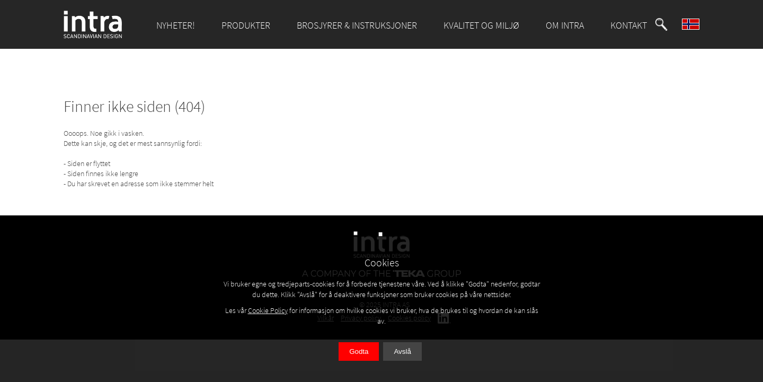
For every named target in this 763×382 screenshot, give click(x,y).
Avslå (402, 351)
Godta (358, 351)
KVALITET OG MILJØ (481, 25)
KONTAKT (628, 25)
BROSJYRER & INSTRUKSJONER (357, 25)
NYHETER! (175, 25)
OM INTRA (565, 25)
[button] (661, 24)
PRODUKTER (245, 25)
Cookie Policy (268, 310)
